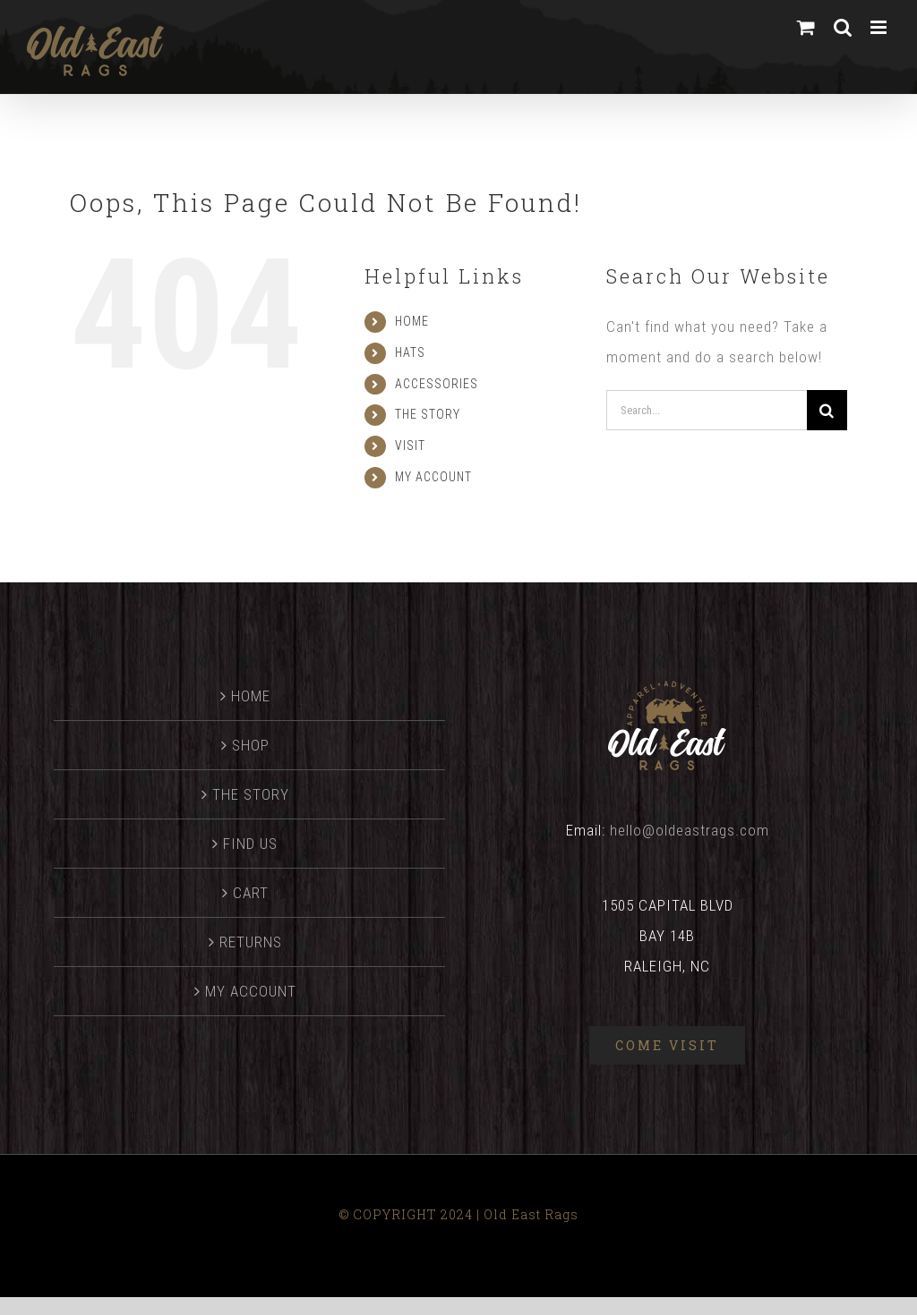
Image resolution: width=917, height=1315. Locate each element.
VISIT (410, 445)
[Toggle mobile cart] (806, 27)
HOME (412, 321)
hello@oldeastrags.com (689, 830)
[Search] (827, 410)
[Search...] (706, 410)
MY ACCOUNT (433, 477)
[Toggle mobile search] (843, 27)
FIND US (250, 844)
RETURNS (250, 942)
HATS (410, 352)
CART (251, 893)
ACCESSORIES (436, 384)
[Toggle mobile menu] (880, 27)
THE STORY (427, 414)
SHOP (251, 745)
